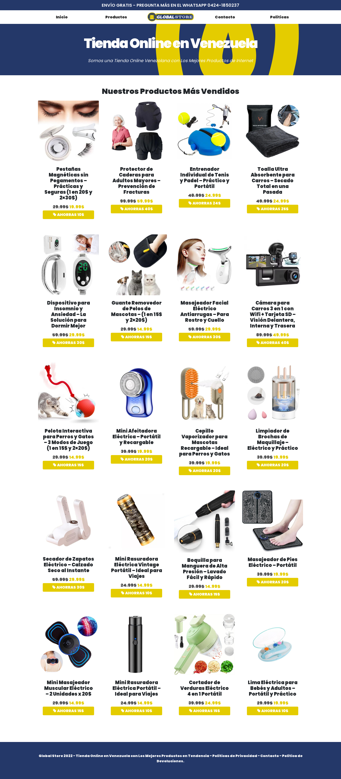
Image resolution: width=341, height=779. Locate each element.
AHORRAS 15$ (136, 337)
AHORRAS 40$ (136, 209)
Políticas (279, 17)
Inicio (62, 17)
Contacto (225, 17)
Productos (116, 17)
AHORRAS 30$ (68, 342)
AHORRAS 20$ (137, 459)
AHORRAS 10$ (68, 214)
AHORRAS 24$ (204, 203)
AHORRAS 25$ (272, 209)
